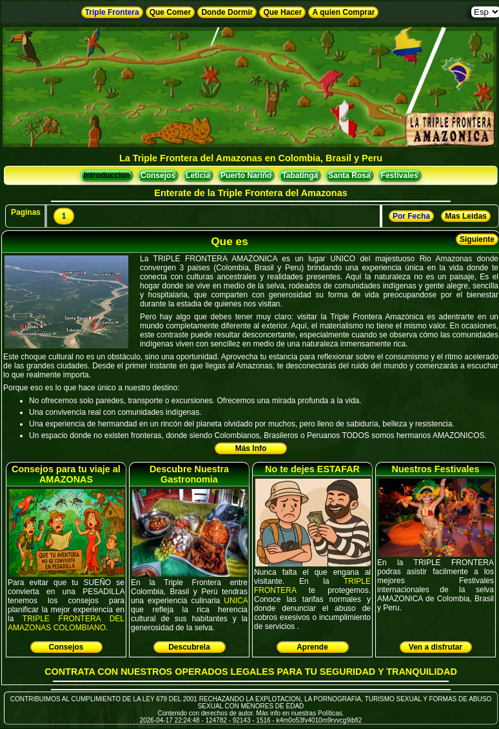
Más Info (251, 448)
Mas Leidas (466, 216)
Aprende (312, 647)
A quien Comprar (343, 12)
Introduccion (106, 175)
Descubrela (189, 647)
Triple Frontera (112, 12)
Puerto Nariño (245, 175)
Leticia (198, 175)
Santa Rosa (349, 175)
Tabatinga (300, 175)
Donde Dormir (227, 12)
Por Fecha (411, 216)
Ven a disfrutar (435, 647)
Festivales (399, 175)
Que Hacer (282, 12)
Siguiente (477, 239)
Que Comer (170, 12)
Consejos (158, 175)
